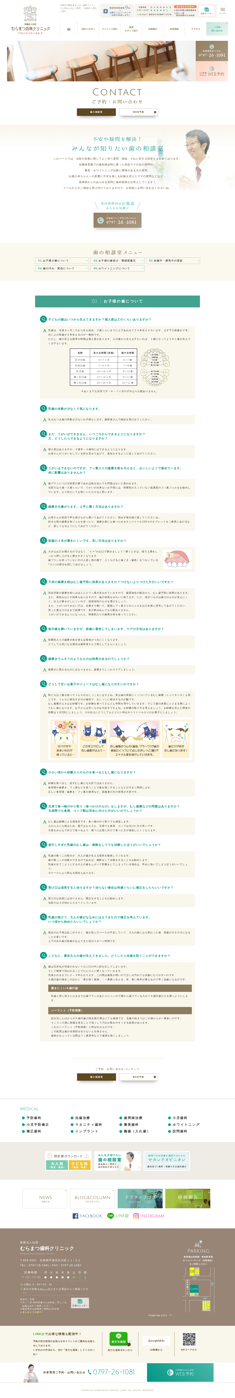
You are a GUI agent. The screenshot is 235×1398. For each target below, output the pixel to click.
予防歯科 (34, 1118)
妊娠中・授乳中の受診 (166, 260)
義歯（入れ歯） (137, 1131)
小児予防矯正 (38, 1124)
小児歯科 (180, 1118)
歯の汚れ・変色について (56, 268)
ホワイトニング (186, 1124)
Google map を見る (160, 1315)
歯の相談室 (96, 112)
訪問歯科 (180, 1131)
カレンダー (46, 1289)
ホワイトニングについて (112, 268)
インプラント (87, 1131)
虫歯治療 (82, 1118)
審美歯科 (131, 1124)
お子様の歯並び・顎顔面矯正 (115, 260)
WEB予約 (138, 112)
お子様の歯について (53, 260)
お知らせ (27, 1305)
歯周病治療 (133, 1118)
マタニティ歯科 (88, 1124)
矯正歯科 (34, 1131)
